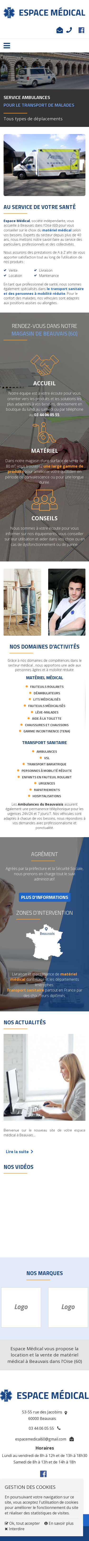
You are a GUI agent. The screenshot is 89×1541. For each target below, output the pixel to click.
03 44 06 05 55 (68, 31)
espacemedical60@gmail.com (58, 31)
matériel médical (56, 230)
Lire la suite (19, 1151)
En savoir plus (59, 1523)
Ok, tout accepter (22, 1523)
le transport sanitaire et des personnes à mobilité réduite (44, 291)
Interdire (14, 1528)
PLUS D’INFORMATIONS (44, 897)
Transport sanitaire (25, 990)
